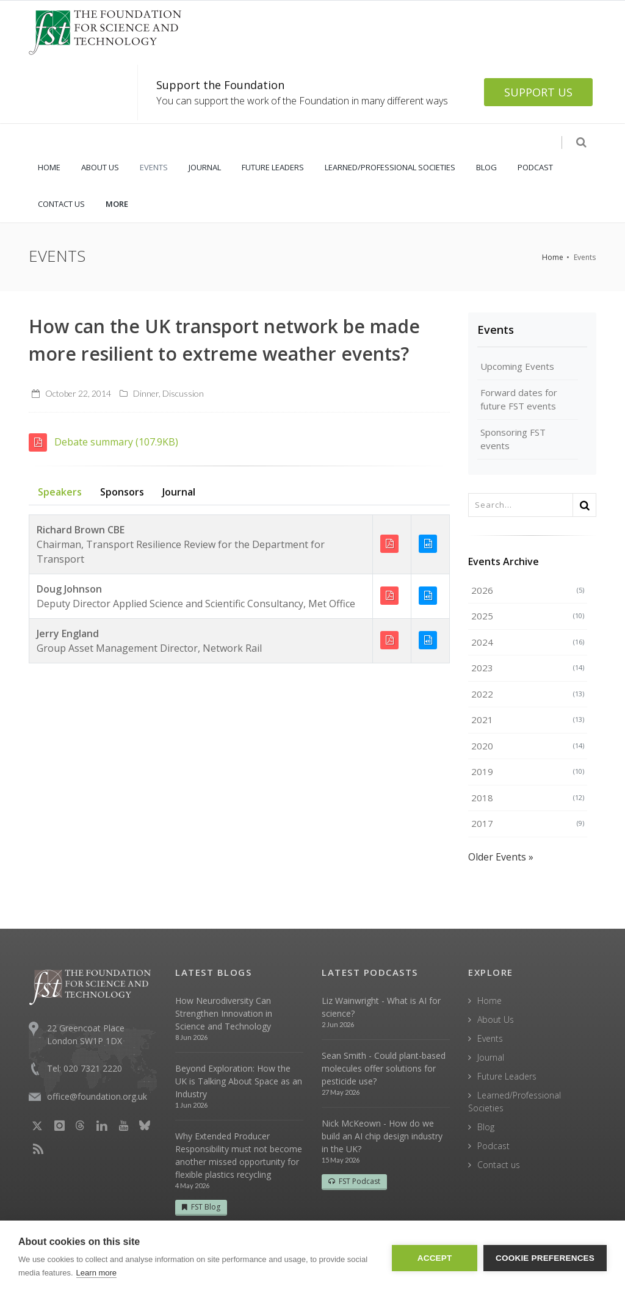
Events (495, 329)
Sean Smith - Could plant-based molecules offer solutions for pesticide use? (384, 1068)
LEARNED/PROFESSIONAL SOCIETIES (390, 167)
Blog (485, 1127)
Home (552, 257)
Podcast (493, 1146)
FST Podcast (354, 1181)
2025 (527, 616)
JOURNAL (205, 167)
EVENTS (154, 167)
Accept (434, 1258)
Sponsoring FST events (513, 439)
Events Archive (503, 561)
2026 (527, 590)
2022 (527, 694)
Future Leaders (506, 1076)
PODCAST (535, 167)
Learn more (96, 1272)
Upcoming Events (517, 366)
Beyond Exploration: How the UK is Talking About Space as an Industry (238, 1081)
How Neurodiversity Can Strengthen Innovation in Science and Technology (223, 1013)
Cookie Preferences (545, 1258)
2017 (527, 823)
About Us (495, 1019)
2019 (527, 771)
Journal (178, 492)
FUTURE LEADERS (273, 167)
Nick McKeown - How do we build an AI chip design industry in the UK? (382, 1136)
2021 (527, 719)
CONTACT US (61, 203)
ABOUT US (100, 167)
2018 (527, 798)
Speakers (60, 492)
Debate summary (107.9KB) (103, 442)
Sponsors (122, 492)
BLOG (486, 167)
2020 (527, 746)
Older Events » (500, 857)
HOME (49, 167)
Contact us (498, 1165)
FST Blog (201, 1207)
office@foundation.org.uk (97, 1096)
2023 (527, 668)
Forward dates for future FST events (518, 399)
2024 (527, 642)
